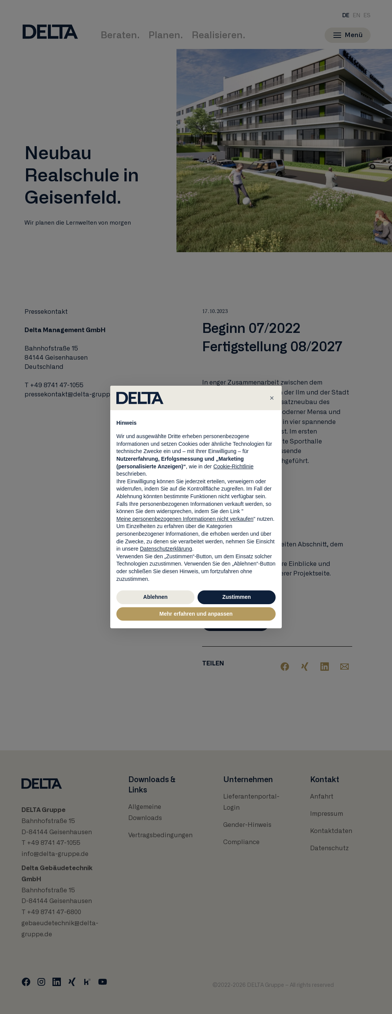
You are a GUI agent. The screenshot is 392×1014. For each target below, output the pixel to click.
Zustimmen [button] (236, 597)
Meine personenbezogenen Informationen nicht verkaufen (184, 519)
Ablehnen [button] (155, 597)
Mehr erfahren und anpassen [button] (195, 614)
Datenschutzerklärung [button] (166, 549)
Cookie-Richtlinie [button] (233, 466)
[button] (272, 398)
